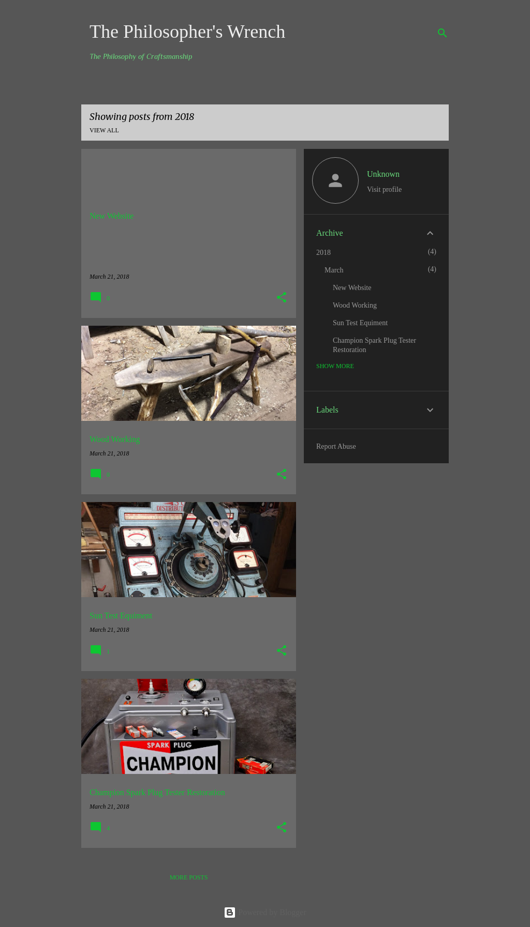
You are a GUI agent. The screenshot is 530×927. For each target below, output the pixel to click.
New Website (352, 288)
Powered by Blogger (265, 912)
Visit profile (384, 189)
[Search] (442, 33)
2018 (323, 252)
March (334, 270)
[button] (281, 298)
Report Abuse (336, 446)
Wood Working (355, 305)
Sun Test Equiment (360, 323)
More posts (189, 877)
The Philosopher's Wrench (187, 31)
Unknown (383, 174)
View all (104, 130)
